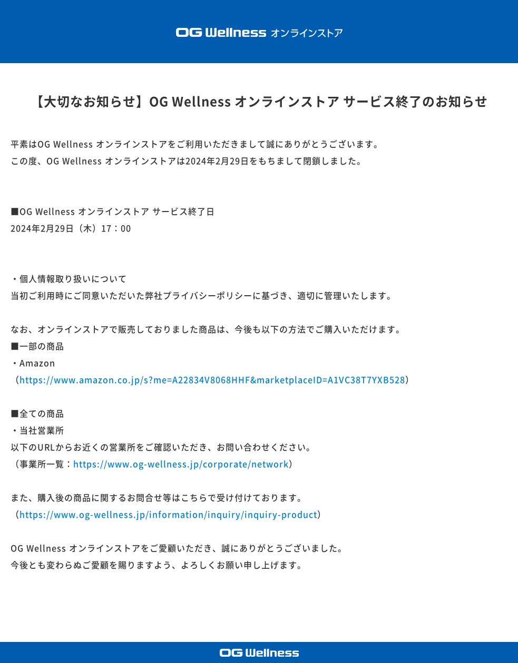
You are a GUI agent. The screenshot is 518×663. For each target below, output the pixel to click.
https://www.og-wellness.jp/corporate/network (181, 464)
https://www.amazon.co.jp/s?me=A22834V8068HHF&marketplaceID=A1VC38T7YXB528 (212, 380)
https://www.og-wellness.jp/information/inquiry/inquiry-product (168, 514)
